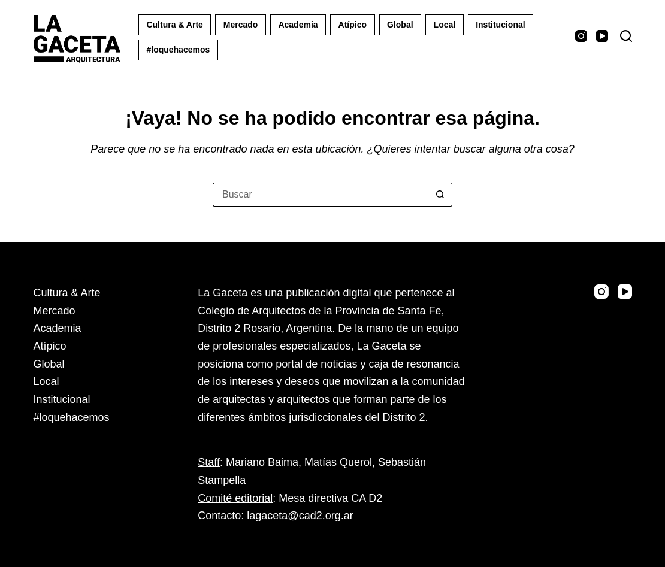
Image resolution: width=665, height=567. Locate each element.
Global (400, 24)
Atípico (352, 24)
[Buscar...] (320, 195)
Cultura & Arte (174, 24)
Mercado (240, 24)
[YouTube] (602, 36)
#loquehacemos (178, 49)
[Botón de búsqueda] (440, 195)
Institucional (500, 24)
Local (445, 24)
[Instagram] (581, 36)
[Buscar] (626, 36)
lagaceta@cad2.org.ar (300, 515)
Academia (298, 24)
